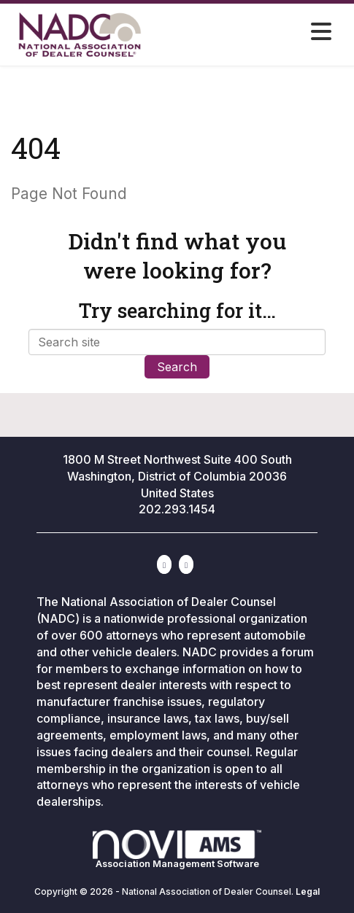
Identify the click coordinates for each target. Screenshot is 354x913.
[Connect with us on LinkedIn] (164, 564)
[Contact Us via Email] (186, 564)
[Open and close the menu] (268, 32)
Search (177, 367)
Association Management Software (177, 849)
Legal (308, 891)
